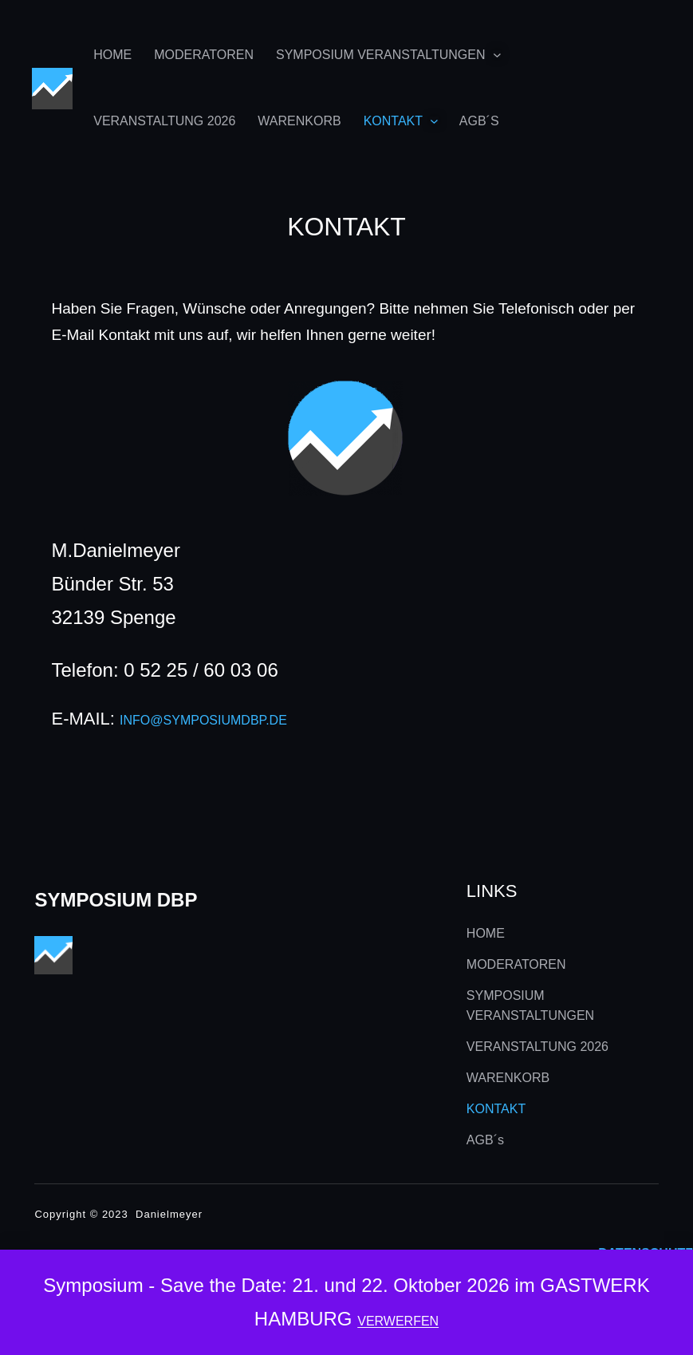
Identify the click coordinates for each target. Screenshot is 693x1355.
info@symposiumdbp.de (203, 720)
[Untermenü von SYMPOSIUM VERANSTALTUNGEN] (497, 54)
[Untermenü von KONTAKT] (434, 121)
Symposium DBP (115, 900)
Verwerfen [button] (398, 1321)
